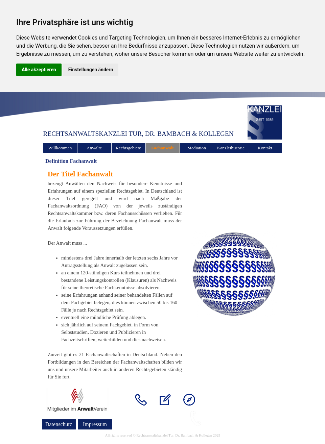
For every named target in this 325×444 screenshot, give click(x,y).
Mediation (196, 147)
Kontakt (265, 147)
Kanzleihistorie (231, 147)
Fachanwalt (162, 147)
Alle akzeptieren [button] (39, 69)
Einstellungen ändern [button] (90, 69)
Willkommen (60, 147)
